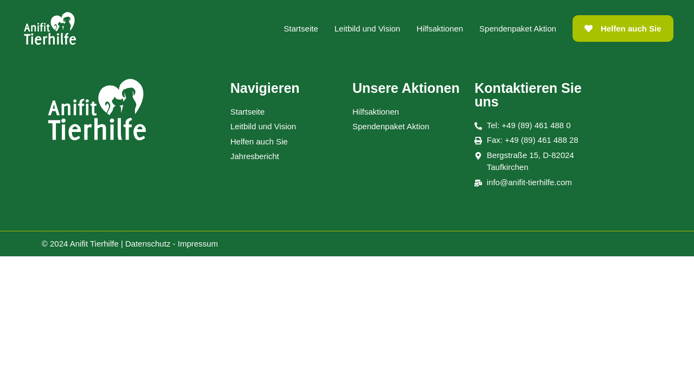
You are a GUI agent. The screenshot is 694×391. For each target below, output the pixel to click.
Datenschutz (147, 243)
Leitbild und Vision (367, 28)
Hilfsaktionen (439, 28)
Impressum (198, 243)
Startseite (301, 28)
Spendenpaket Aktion (517, 28)
